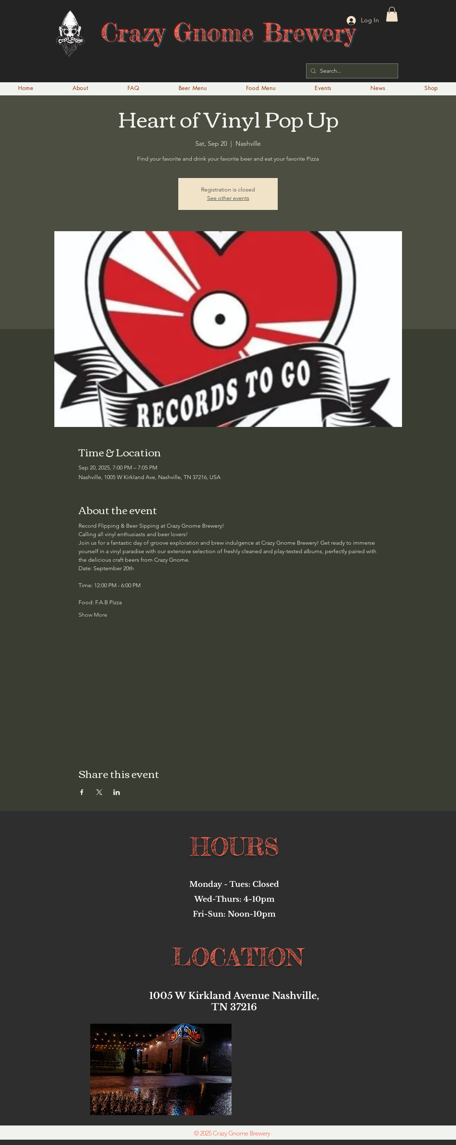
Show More (92, 614)
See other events (228, 198)
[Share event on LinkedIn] (116, 792)
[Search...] (351, 71)
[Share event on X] (99, 792)
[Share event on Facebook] (81, 792)
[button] (392, 14)
